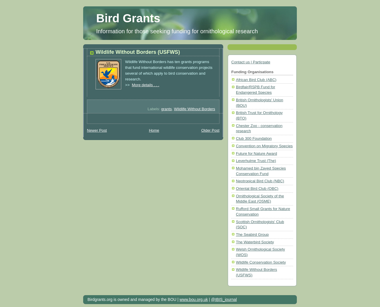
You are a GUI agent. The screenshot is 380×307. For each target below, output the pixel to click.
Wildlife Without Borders (194, 109)
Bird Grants (128, 18)
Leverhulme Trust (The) (256, 161)
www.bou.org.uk (194, 299)
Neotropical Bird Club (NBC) (260, 181)
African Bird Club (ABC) (256, 80)
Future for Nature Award (256, 153)
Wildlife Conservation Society (261, 262)
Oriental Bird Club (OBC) (257, 188)
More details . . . (145, 85)
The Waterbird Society (255, 242)
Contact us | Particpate (250, 62)
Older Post (210, 130)
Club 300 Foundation (254, 138)
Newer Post (97, 130)
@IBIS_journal (224, 299)
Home (154, 130)
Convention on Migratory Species (264, 146)
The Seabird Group (252, 234)
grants (166, 109)
